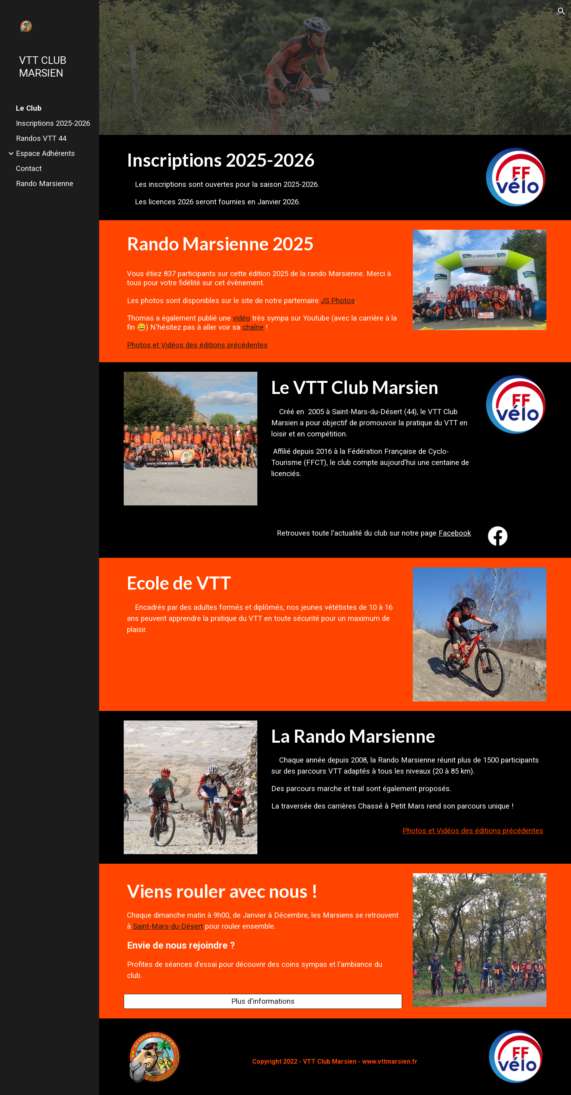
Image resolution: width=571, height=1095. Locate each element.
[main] (299, 177)
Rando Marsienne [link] (44, 183)
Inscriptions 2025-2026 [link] (53, 123)
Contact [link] (29, 168)
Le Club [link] (29, 108)
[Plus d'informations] (263, 1001)
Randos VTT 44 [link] (41, 138)
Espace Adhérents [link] (45, 153)
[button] (561, 11)
